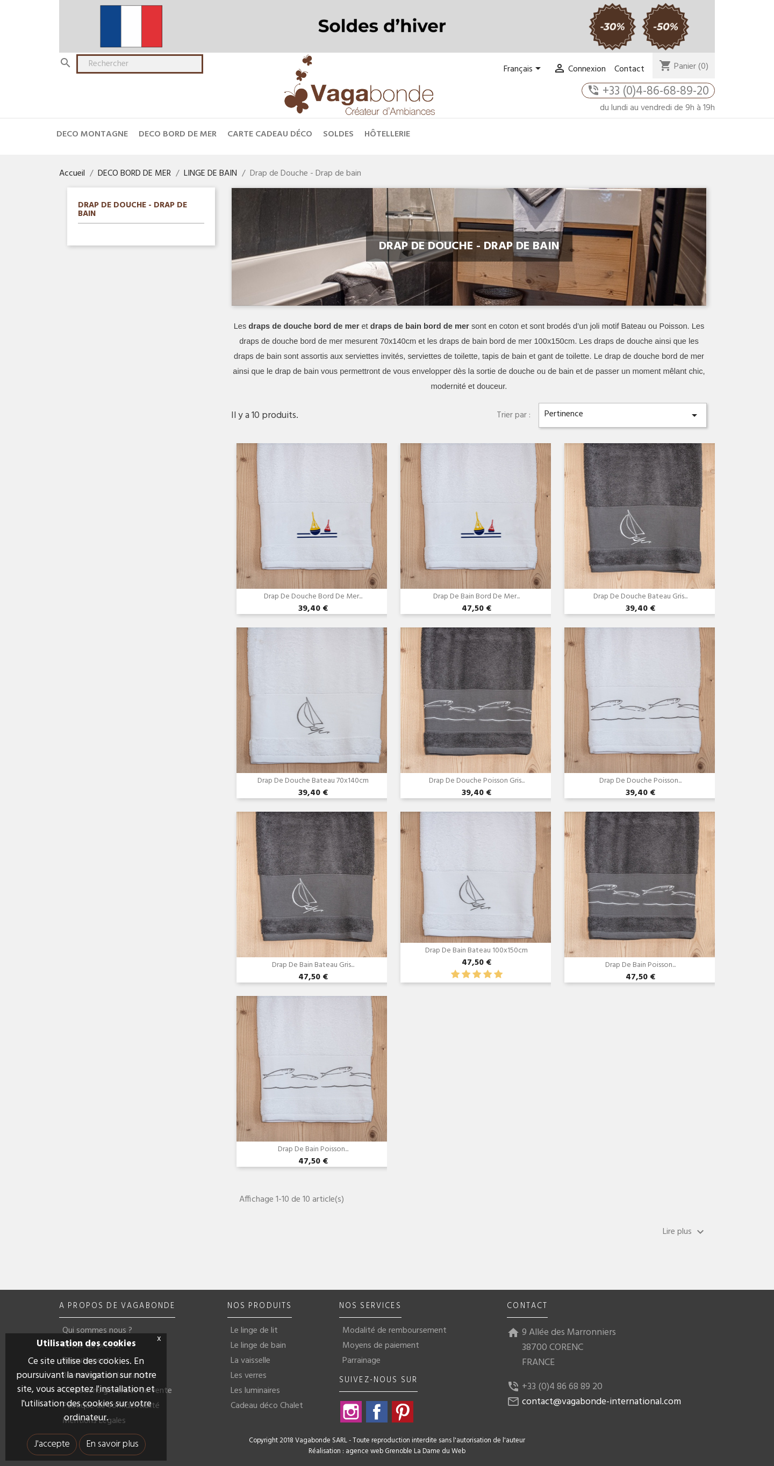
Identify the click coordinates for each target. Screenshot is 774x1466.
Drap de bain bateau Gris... (313, 965)
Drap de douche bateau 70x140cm (313, 781)
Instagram (351, 1411)
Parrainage (361, 1361)
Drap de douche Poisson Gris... (477, 781)
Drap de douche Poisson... (640, 781)
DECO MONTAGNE (92, 134)
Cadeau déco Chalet (267, 1406)
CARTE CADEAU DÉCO (269, 134)
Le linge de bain (258, 1346)
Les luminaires (255, 1391)
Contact (629, 69)
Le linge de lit (254, 1331)
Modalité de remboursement (394, 1331)
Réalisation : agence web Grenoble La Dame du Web (387, 1451)
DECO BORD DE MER (178, 134)
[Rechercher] (139, 64)
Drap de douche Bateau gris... (640, 596)
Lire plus (685, 1231)
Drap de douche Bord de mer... (313, 596)
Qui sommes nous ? (97, 1331)
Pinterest (402, 1411)
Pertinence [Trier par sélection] (622, 414)
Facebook (377, 1411)
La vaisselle (250, 1361)
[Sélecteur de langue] (524, 69)
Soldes (338, 134)
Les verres (249, 1376)
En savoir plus (112, 1444)
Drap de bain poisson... (640, 965)
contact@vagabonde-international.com (601, 1402)
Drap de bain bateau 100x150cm (476, 950)
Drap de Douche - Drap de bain (132, 211)
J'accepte (52, 1444)
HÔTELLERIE (387, 134)
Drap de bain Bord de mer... (476, 596)
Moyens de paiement (380, 1346)
